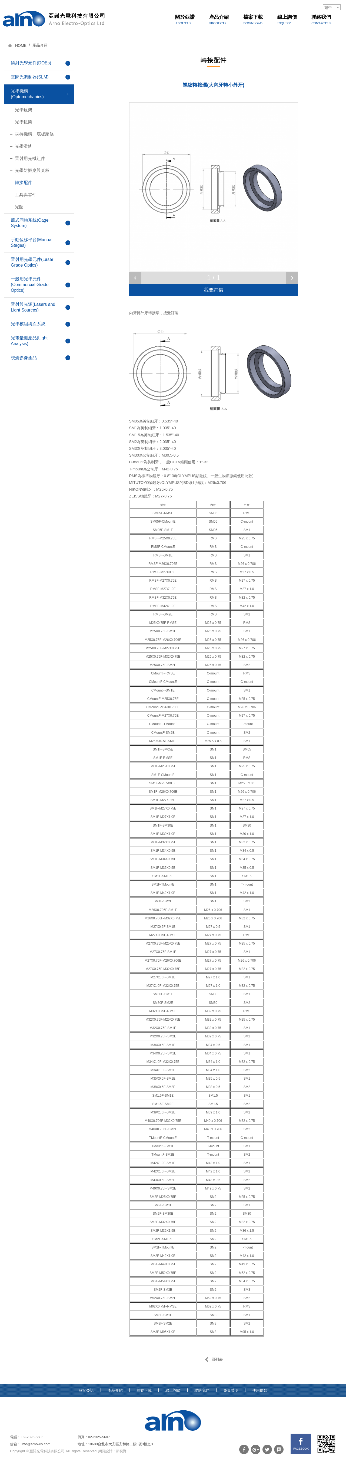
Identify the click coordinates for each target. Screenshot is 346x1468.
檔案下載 (253, 20)
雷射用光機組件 (30, 158)
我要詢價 (213, 290)
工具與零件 (25, 194)
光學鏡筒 (23, 122)
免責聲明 (230, 1390)
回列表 (214, 1359)
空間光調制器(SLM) (30, 77)
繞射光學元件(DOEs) (31, 63)
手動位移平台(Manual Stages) (31, 242)
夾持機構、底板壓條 (34, 134)
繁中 (328, 7)
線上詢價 (287, 20)
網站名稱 (54, 19)
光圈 (19, 207)
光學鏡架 (23, 109)
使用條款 (259, 1390)
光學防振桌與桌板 (32, 170)
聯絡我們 (321, 20)
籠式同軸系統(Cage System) (30, 223)
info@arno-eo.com (36, 1444)
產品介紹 (219, 20)
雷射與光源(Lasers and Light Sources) (33, 307)
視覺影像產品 (24, 357)
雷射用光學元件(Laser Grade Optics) (32, 262)
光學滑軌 (23, 146)
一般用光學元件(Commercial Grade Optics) (30, 285)
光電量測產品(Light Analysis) (29, 341)
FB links (301, 1444)
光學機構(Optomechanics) (27, 94)
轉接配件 (23, 182)
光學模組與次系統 (28, 324)
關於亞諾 (185, 20)
